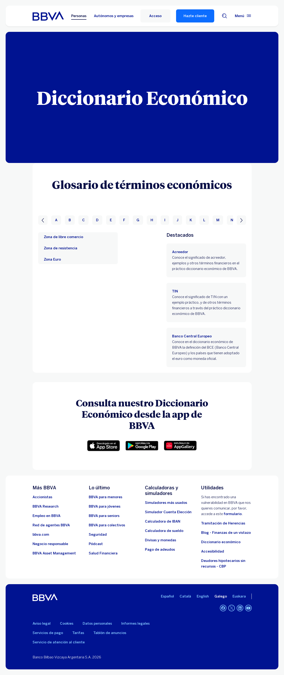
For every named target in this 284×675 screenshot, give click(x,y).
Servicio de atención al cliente (59, 642)
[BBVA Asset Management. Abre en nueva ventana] (54, 553)
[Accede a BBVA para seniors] (104, 516)
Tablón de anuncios (109, 633)
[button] (155, 15)
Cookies (66, 623)
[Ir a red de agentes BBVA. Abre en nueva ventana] (51, 525)
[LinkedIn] (240, 608)
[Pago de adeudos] (160, 549)
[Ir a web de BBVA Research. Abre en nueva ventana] (46, 506)
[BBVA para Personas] (48, 16)
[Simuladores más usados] (166, 502)
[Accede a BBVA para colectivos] (107, 525)
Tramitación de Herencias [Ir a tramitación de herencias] (223, 523)
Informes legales (135, 623)
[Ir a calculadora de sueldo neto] (164, 531)
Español (167, 596)
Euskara (239, 596)
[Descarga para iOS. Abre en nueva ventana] (103, 445)
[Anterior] (43, 220)
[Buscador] (224, 16)
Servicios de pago (48, 633)
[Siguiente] (241, 220)
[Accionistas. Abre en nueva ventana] (42, 497)
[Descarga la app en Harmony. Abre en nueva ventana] (180, 445)
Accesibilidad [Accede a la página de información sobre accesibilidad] (212, 551)
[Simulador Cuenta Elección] (168, 512)
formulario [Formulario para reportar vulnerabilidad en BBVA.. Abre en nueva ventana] (233, 514)
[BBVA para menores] (105, 497)
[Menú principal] (243, 15)
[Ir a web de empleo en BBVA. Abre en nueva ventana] (46, 516)
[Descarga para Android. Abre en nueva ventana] (141, 446)
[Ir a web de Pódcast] (96, 544)
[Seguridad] (98, 534)
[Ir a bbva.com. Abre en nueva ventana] (41, 534)
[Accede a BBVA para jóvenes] (104, 506)
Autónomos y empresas (113, 16)
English (203, 596)
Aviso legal (42, 623)
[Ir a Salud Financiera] (103, 553)
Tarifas (78, 633)
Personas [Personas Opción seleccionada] (78, 16)
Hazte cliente (195, 16)
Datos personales (97, 623)
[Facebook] (223, 608)
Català (185, 596)
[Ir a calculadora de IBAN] (162, 521)
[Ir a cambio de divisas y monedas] (160, 540)
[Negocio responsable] (50, 544)
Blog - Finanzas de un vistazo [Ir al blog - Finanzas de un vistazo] (226, 533)
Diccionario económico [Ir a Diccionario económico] (220, 542)
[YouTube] (248, 608)
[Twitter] (231, 608)
